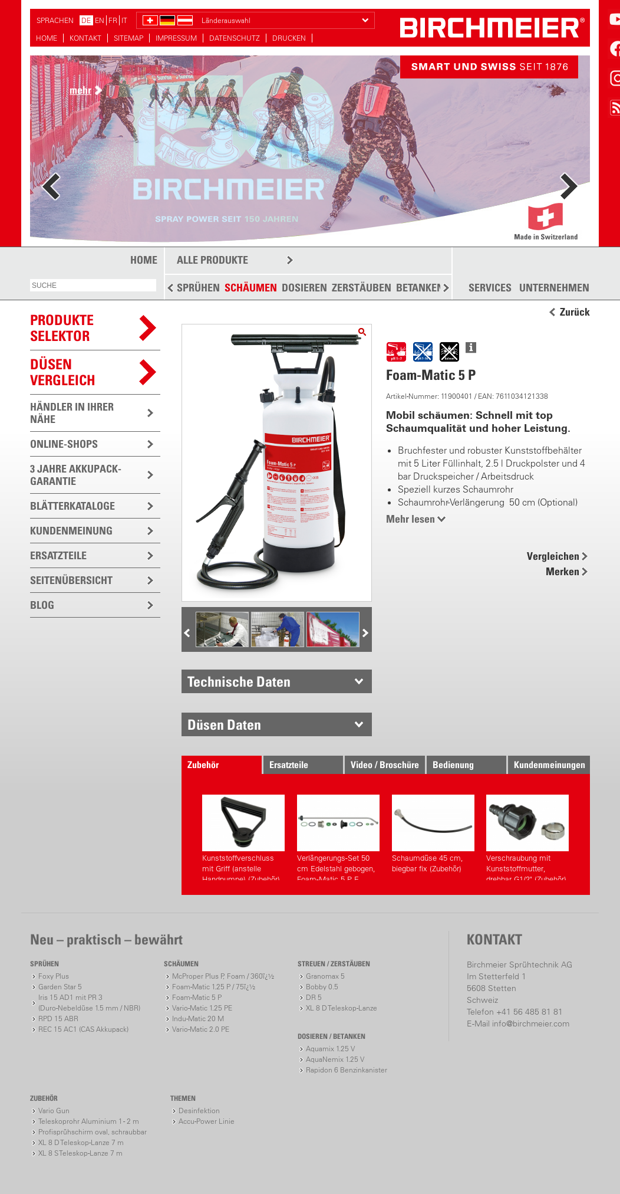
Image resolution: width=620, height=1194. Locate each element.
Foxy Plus (53, 976)
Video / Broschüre (385, 764)
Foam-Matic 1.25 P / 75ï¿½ (213, 986)
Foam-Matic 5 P (197, 997)
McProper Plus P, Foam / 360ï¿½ (223, 976)
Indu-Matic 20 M (198, 1018)
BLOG (42, 605)
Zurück (575, 312)
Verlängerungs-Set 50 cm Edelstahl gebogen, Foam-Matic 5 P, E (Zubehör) (338, 837)
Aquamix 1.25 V (330, 1048)
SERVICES (490, 288)
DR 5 (314, 997)
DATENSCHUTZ (234, 38)
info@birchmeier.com (530, 1023)
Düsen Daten (224, 724)
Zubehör (203, 764)
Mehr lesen (410, 519)
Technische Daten (239, 681)
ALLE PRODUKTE (212, 260)
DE (86, 20)
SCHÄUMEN (251, 287)
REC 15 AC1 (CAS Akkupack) (83, 1029)
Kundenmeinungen (549, 764)
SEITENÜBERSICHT (71, 580)
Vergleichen (553, 556)
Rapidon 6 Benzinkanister (346, 1069)
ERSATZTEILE (58, 555)
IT (124, 20)
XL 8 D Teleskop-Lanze (341, 1007)
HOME (46, 38)
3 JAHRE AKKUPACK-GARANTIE (75, 474)
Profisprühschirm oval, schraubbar (92, 1131)
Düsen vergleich (62, 372)
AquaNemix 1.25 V (335, 1059)
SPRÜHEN (198, 287)
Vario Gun (54, 1110)
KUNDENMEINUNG (71, 530)
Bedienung (453, 764)
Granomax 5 (325, 976)
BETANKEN (420, 287)
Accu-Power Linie (207, 1121)
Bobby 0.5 (322, 986)
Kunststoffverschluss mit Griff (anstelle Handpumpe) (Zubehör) (243, 837)
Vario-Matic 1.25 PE (202, 1007)
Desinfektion (199, 1110)
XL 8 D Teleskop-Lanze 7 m (81, 1142)
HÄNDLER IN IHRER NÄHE (72, 413)
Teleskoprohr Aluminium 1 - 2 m (88, 1121)
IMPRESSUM (176, 38)
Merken (562, 571)
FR (112, 20)
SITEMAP (128, 38)
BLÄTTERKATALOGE (72, 506)
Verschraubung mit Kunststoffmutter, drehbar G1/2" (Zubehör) (527, 837)
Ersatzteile (288, 764)
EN (99, 20)
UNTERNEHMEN (554, 288)
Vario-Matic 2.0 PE (200, 1029)
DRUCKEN (289, 38)
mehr (80, 90)
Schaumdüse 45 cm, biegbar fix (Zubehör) (433, 834)
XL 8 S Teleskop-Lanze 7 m (80, 1153)
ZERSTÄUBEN (361, 287)
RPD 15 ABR (58, 1018)
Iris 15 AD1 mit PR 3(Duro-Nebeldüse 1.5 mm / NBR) (89, 1002)
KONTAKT (85, 38)
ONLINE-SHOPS (64, 444)
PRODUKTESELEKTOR (62, 327)
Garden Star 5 (60, 986)
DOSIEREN (304, 287)
